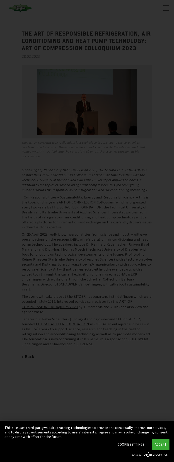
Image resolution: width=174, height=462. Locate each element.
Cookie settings (131, 444)
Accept (161, 444)
